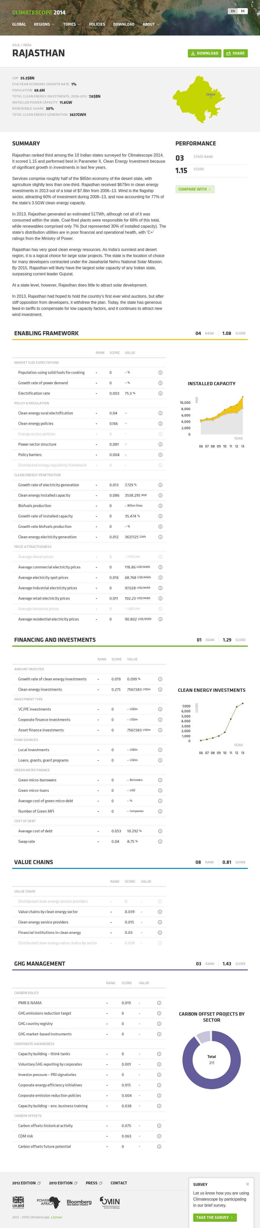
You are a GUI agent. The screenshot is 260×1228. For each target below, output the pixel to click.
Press (92, 1183)
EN (233, 11)
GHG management (39, 964)
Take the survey (212, 1217)
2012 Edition (24, 1183)
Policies (97, 24)
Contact (119, 1183)
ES (243, 11)
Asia (16, 45)
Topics (69, 24)
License (56, 1217)
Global (19, 24)
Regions (42, 24)
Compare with (192, 189)
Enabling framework (46, 333)
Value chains (33, 862)
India (27, 45)
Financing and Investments (55, 640)
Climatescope (39, 12)
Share (239, 53)
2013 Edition (61, 1183)
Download (124, 24)
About (149, 24)
